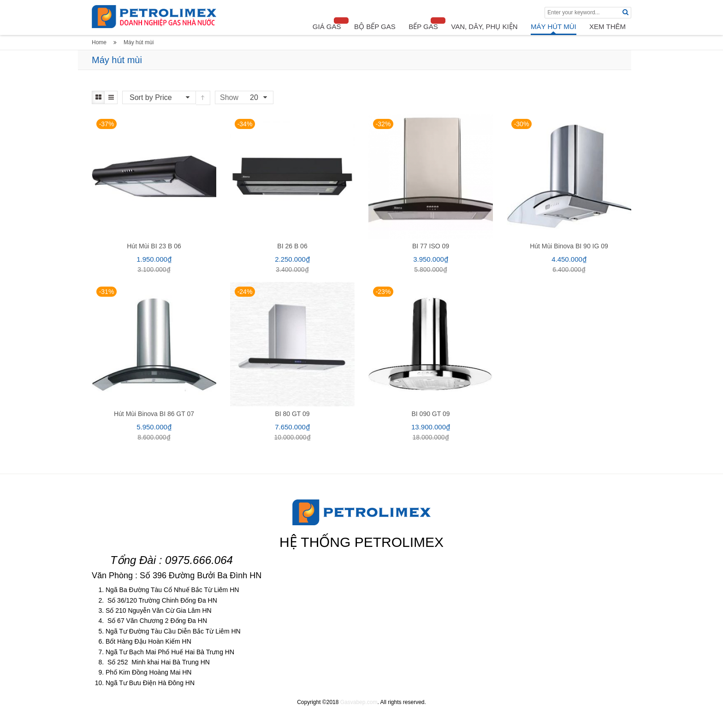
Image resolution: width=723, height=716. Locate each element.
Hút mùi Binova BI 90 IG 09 (569, 246)
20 (254, 97)
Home (99, 42)
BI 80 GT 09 (292, 413)
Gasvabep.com (359, 702)
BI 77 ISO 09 (430, 246)
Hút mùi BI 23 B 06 (154, 246)
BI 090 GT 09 (430, 413)
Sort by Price (151, 97)
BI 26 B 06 (292, 246)
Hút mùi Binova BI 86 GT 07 (154, 413)
